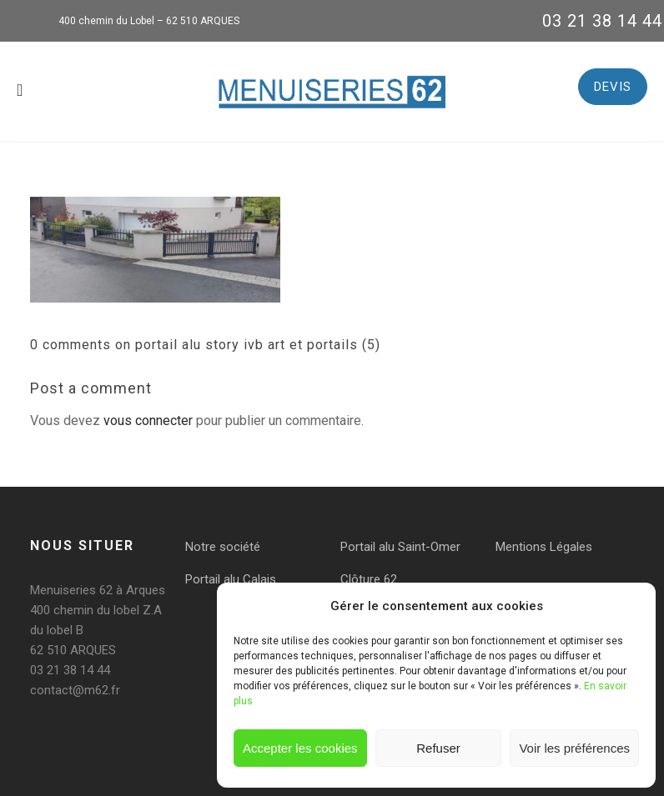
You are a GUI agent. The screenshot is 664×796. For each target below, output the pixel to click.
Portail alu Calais (230, 579)
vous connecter (148, 420)
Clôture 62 (368, 579)
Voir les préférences (574, 748)
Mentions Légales (543, 546)
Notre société (222, 546)
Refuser (438, 748)
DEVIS (612, 86)
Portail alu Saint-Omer (400, 546)
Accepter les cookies (300, 748)
